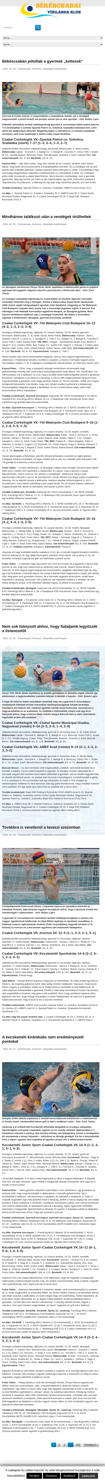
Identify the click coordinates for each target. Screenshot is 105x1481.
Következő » (91, 1444)
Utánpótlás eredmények (54, 68)
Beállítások (69, 1475)
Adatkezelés (88, 1475)
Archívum (36, 68)
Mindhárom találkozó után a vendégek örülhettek (46, 216)
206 (78, 1444)
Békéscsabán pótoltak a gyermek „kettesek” (42, 61)
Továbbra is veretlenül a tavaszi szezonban (41, 827)
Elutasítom (51, 1475)
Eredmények (24, 68)
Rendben (34, 1475)
